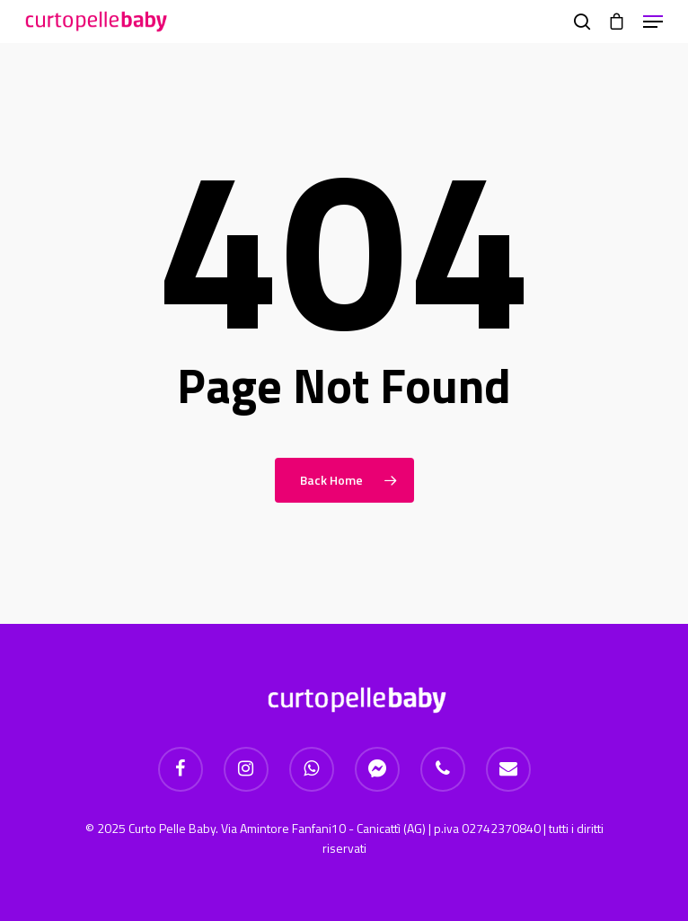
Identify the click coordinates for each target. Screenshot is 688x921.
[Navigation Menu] (653, 22)
